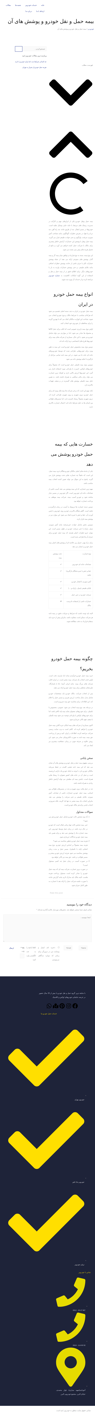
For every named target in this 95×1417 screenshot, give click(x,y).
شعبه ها (18, 5)
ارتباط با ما (40, 11)
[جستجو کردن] (17, 49)
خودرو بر (91, 29)
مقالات (8, 5)
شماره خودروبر (54, 275)
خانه (42, 5)
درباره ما (28, 11)
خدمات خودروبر (31, 5)
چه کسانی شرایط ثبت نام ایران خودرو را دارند (29, 62)
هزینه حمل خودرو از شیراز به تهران (33, 67)
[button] (71, 93)
